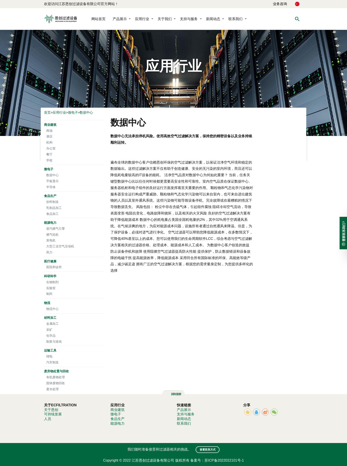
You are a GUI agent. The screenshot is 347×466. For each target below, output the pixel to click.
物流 (47, 302)
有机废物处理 (55, 377)
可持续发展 (53, 414)
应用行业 (142, 19)
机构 (49, 142)
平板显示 (52, 181)
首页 (47, 112)
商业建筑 (50, 124)
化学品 (51, 335)
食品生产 (50, 195)
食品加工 (52, 213)
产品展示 (120, 19)
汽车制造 (52, 362)
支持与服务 (189, 19)
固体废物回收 (55, 383)
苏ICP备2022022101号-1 (224, 460)
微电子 (73, 112)
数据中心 (86, 112)
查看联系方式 (208, 449)
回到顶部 (173, 394)
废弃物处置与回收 (56, 371)
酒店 (49, 136)
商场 (49, 130)
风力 (49, 252)
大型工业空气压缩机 (60, 246)
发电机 (51, 240)
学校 (49, 160)
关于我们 (165, 19)
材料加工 (50, 317)
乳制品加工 (54, 207)
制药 (49, 293)
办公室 (51, 148)
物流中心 (52, 308)
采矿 (49, 329)
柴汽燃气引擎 (55, 228)
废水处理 (52, 389)
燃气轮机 (52, 234)
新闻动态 (213, 19)
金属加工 (52, 323)
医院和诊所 (54, 267)
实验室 (51, 288)
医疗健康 (50, 261)
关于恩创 (51, 410)
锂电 (49, 356)
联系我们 (235, 19)
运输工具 (50, 350)
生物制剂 (52, 282)
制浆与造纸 (54, 341)
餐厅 (49, 154)
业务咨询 (280, 4)
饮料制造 (52, 201)
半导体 (51, 187)
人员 (47, 419)
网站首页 (98, 19)
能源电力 (50, 222)
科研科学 (50, 276)
